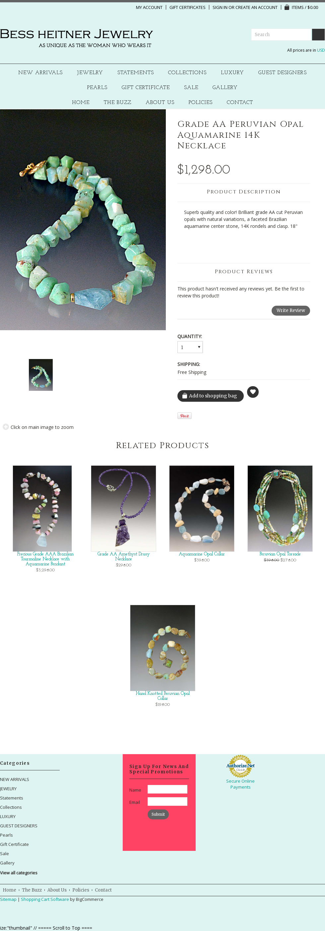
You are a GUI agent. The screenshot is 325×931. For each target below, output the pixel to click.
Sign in (220, 7)
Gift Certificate (146, 88)
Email (134, 802)
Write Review (291, 310)
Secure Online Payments (240, 784)
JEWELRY (90, 73)
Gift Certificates (187, 7)
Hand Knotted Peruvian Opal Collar (163, 696)
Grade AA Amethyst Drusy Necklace (124, 557)
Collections (187, 73)
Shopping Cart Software (45, 899)
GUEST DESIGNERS (282, 73)
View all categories (18, 873)
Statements (135, 73)
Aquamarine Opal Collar (202, 554)
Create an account (256, 7)
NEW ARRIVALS (40, 73)
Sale (191, 88)
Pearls (97, 88)
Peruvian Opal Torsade (280, 554)
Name (135, 790)
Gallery (225, 88)
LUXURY (232, 73)
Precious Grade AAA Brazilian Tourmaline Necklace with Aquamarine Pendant (45, 559)
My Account (149, 7)
